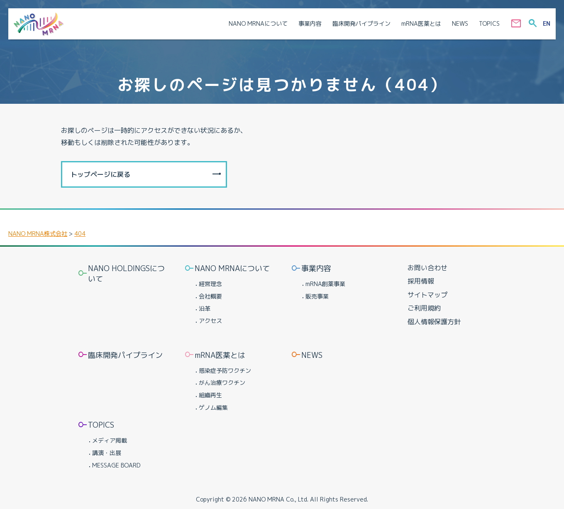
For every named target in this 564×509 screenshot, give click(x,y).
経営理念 (210, 284)
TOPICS (101, 425)
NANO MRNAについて (232, 268)
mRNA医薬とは (220, 355)
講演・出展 (106, 453)
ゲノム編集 (213, 407)
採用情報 (421, 281)
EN (546, 23)
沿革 (204, 308)
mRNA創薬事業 (325, 284)
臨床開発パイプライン (125, 355)
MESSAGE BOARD (116, 465)
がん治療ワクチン (222, 383)
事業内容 (316, 268)
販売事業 (317, 296)
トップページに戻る (100, 174)
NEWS (311, 355)
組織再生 (210, 395)
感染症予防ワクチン (225, 370)
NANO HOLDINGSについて (126, 273)
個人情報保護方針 (434, 321)
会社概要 (210, 296)
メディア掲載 (109, 440)
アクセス (210, 321)
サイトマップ (427, 294)
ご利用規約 (424, 308)
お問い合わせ (427, 267)
